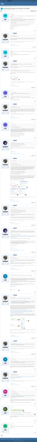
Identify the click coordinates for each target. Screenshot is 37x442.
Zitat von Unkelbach (14, 35)
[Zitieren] (35, 30)
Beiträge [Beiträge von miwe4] (3, 42)
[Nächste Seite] (3, 11)
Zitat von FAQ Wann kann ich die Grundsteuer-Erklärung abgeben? (19, 240)
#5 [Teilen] (35, 90)
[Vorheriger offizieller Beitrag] (32, 87)
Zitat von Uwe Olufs (14, 142)
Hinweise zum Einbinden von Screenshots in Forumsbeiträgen (17, 250)
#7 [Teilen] (35, 122)
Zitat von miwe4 (13, 124)
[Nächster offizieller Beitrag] (33, 47)
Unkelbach (5, 9)
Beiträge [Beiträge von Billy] (3, 149)
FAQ (10, 152)
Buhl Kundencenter (12, 247)
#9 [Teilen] (35, 158)
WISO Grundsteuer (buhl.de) (17, 235)
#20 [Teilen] (35, 423)
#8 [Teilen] (35, 140)
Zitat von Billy (13, 207)
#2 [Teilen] (35, 33)
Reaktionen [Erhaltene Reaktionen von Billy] (3, 236)
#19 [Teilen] (35, 406)
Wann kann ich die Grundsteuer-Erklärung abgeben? (20, 238)
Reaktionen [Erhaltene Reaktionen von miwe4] (3, 41)
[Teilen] (35, 11)
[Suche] (35, 1)
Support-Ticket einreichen (13, 248)
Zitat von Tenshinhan (14, 360)
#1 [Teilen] (35, 13)
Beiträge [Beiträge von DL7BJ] (3, 414)
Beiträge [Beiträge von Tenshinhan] (3, 281)
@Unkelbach (19, 111)
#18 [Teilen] (35, 389)
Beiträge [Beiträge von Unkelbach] (3, 57)
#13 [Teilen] (35, 273)
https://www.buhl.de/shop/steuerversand (15, 243)
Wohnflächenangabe (12, 378)
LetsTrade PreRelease (12, 153)
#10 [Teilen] (35, 205)
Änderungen (17, 153)
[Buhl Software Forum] (18, 4)
